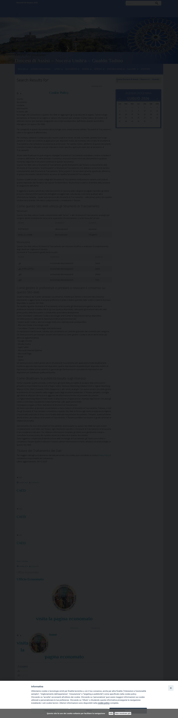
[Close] (171, 688)
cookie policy (104, 703)
